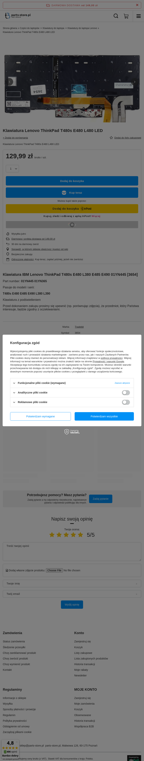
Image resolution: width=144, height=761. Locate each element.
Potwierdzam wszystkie (104, 416)
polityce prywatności (111, 358)
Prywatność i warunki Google (108, 361)
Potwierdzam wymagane (40, 416)
